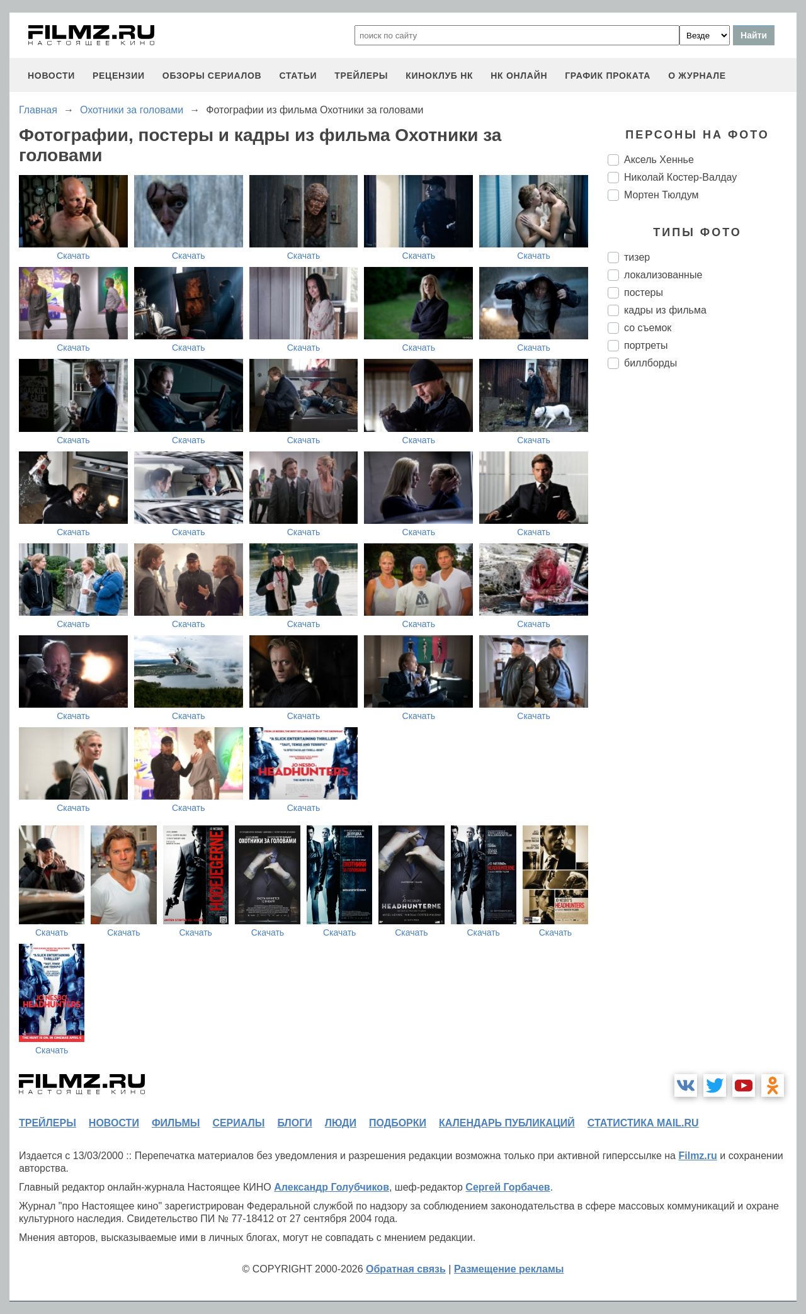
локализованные (663, 274)
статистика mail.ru (643, 1123)
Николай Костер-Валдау (680, 177)
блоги (294, 1123)
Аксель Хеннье (659, 159)
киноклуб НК (439, 76)
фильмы (176, 1123)
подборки (397, 1123)
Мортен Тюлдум (661, 195)
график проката (607, 76)
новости (51, 76)
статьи (298, 76)
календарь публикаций (507, 1123)
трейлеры (361, 76)
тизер (637, 257)
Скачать (73, 256)
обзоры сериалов (212, 76)
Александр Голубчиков (331, 1187)
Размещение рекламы (509, 1269)
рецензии (119, 76)
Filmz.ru (697, 1155)
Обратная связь (406, 1269)
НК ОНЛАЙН (519, 76)
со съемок (647, 327)
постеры (643, 292)
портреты (646, 345)
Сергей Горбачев (507, 1187)
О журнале (697, 76)
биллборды (650, 363)
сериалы (238, 1123)
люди (340, 1123)
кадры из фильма (665, 310)
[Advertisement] (702, 589)
